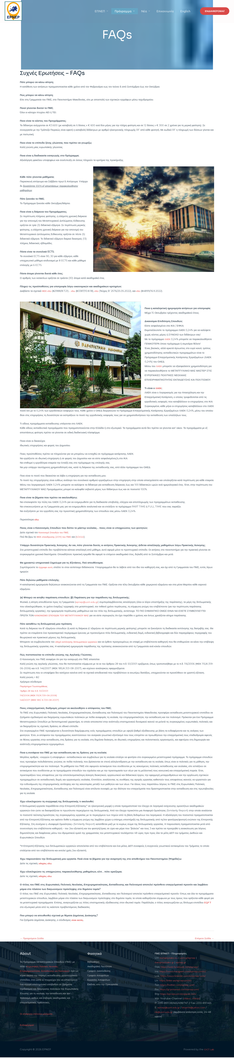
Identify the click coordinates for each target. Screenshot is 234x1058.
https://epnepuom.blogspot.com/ (180, 994)
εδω (74, 290)
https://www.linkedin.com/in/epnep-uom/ (185, 976)
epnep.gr (184, 962)
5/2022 (84, 536)
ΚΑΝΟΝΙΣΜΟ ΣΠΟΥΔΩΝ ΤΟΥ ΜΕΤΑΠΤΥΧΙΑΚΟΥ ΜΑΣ (64, 615)
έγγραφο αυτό (46, 567)
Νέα (150, 11)
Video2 (197, 998)
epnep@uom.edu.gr (88, 601)
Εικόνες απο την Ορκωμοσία (102, 984)
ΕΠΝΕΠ (110, 11)
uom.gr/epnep (191, 958)
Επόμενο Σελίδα (203, 938)
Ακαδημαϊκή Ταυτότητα (99, 966)
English (186, 11)
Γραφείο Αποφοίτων (98, 975)
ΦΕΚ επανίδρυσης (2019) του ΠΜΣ (55, 536)
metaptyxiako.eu (170, 958)
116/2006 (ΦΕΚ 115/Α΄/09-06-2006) (40, 695)
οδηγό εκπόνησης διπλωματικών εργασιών (78, 641)
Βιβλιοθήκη (93, 962)
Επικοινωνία (168, 11)
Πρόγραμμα (131, 11)
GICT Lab (208, 1049)
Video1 (187, 998)
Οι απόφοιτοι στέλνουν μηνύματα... (38, 1014)
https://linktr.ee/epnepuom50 (177, 980)
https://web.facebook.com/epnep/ (182, 967)
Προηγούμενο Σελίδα (33, 938)
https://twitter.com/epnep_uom (179, 985)
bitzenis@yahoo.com (198, 1007)
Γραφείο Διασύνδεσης (99, 971)
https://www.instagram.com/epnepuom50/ (185, 971)
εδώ (98, 290)
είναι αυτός (78, 919)
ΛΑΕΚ (168, 339)
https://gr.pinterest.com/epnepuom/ (182, 989)
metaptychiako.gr (165, 962)
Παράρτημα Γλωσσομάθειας (35, 686)
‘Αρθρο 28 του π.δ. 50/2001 (35, 690)
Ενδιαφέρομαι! (27, 1025)
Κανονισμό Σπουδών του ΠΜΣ (55, 532)
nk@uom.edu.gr (165, 1012)
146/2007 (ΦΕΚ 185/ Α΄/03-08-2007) (41, 699)
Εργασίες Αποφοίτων (98, 980)
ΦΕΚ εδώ (47, 290)
